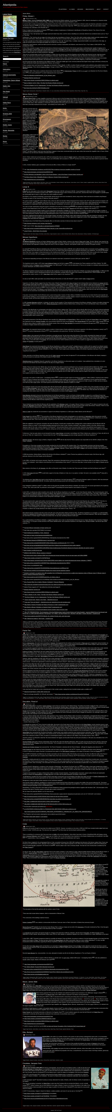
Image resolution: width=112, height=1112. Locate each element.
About (99, 9)
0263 (45, 854)
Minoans (66, 624)
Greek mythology (47, 705)
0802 (38, 416)
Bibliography (90, 9)
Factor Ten (27, 631)
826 (54, 845)
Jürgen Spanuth (53, 233)
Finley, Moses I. (28, 16)
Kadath (85, 182)
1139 (36, 25)
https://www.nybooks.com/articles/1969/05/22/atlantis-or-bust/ (39, 1018)
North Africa (77, 446)
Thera (80, 241)
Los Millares (101, 249)
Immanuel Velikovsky (31, 836)
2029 (81, 766)
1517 (52, 654)
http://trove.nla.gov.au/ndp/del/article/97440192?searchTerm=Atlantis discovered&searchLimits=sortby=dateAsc (52, 545)
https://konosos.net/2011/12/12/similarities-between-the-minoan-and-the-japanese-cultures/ (47, 570)
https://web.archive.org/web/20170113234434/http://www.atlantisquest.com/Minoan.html (46, 568)
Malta (82, 448)
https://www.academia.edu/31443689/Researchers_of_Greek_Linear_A (42, 577)
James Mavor (57, 90)
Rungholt (57, 626)
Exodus (44, 728)
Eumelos (102, 869)
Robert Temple (26, 143)
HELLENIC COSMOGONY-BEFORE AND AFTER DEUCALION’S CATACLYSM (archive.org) (47, 804)
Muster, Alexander (8, 130)
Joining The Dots (8, 38)
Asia (76, 283)
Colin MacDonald (26, 622)
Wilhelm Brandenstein (52, 303)
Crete (87, 241)
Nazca (5, 63)
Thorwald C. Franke (73, 286)
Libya (70, 283)
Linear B (26, 187)
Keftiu (55, 834)
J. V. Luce (84, 71)
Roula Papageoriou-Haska (48, 820)
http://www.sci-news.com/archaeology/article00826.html (38, 535)
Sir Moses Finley (50, 994)
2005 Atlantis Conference (68, 751)
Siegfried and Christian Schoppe (31, 747)
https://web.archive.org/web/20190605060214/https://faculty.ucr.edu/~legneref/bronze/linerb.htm (48, 228)
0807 (56, 377)
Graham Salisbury (60, 182)
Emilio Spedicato (27, 749)
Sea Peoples (104, 289)
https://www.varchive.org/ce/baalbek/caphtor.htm (36, 974)
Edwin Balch (47, 274)
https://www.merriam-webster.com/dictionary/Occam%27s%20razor (72, 694)
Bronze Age (98, 621)
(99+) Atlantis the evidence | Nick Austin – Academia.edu (38, 618)
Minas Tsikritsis (60, 405)
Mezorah (65, 1004)
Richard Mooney (82, 321)
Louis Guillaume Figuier (51, 263)
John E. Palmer (80, 182)
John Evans (82, 623)
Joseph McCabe (33, 853)
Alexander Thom (29, 182)
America (55, 396)
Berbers (25, 122)
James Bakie (59, 623)
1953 (48, 29)
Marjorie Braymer (27, 927)
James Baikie (96, 270)
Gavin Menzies (26, 395)
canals (55, 637)
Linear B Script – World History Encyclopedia (35, 231)
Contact (105, 9)
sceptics (56, 1048)
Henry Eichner (59, 433)
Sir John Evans (76, 626)
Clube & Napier (96, 1002)
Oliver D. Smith (26, 411)
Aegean (36, 621)
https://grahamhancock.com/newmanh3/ (34, 179)
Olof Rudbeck (44, 656)
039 (24, 837)
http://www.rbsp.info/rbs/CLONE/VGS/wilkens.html (36, 88)
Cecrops (33, 712)
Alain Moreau (26, 346)
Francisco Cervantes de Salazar (101, 697)
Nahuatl (5, 97)
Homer (47, 90)
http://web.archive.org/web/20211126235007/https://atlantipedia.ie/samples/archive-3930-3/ (47, 563)
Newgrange (30, 183)
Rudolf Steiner (86, 1039)
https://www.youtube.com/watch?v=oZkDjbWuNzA (36, 1093)
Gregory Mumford (94, 622)
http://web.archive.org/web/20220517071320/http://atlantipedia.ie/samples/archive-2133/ (46, 969)
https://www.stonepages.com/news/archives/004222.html (38, 172)
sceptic (61, 1060)
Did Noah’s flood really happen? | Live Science (35, 816)
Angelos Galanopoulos (30, 90)
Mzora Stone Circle (103, 182)
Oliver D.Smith (87, 624)
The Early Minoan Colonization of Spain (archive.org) (37, 527)
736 (27, 146)
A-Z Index (72, 9)
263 (62, 70)
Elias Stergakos (69, 323)
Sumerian (72, 665)
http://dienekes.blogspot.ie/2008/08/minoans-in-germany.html (39, 540)
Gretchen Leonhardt (103, 622)
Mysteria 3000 (7, 113)
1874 (74, 479)
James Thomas (71, 623)
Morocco (96, 182)
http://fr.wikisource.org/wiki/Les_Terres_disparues (36, 532)
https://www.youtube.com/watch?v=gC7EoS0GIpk (36, 1096)
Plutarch (71, 653)
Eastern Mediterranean (38, 622)
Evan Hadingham (73, 622)
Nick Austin (30, 473)
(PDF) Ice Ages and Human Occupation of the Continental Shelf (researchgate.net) (64, 1026)
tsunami (106, 761)
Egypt (70, 391)
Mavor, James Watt (30, 982)
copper (102, 396)
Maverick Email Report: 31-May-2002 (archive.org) (37, 691)
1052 (47, 837)
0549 (98, 668)
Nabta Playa (7, 102)
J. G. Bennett (26, 724)
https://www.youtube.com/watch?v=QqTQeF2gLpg (37, 558)
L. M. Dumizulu (42, 468)
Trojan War (46, 65)
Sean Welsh (35, 479)
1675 (82, 379)
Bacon (74, 71)
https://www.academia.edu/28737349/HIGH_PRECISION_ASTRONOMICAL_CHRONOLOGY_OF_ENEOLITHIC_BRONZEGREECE (58, 811)
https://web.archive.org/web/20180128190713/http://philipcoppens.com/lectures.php (45, 543)
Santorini (32, 136)
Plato (28, 626)
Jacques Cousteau (40, 321)
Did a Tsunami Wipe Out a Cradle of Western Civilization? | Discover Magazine (44, 582)
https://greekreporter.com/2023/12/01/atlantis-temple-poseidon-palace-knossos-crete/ (46, 609)
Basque (37, 233)
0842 (105, 321)
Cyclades (99, 895)
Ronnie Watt (45, 347)
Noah (92, 663)
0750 (43, 287)
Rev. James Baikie (38, 851)
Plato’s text (85, 643)
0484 (58, 439)
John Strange (103, 977)
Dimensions (63, 697)
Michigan (62, 404)
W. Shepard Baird (58, 940)
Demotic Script (58, 697)
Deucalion (86, 932)
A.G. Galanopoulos (61, 319)
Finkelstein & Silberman (71, 819)
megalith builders (90, 182)
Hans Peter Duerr (26, 623)
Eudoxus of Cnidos (27, 651)
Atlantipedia (9, 4)
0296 (70, 263)
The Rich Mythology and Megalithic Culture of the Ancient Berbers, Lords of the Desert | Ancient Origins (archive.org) (53, 174)
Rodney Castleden (87, 233)
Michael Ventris (68, 233)
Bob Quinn (29, 139)
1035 (97, 322)
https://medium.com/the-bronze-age (33, 550)
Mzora (48, 1029)
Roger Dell (47, 626)
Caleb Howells (104, 621)
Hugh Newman (67, 182)
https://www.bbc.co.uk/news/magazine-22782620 (47, 226)
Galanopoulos (68, 71)
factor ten (92, 697)
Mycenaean (50, 191)
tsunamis (95, 978)
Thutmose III (77, 820)
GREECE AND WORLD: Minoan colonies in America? (37, 553)
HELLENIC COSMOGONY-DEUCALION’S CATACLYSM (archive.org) (42, 801)
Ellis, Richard (28, 1032)
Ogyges (25, 710)
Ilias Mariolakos (40, 623)
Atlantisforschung (71, 621)
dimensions (95, 634)
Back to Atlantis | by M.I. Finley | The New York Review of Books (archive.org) (43, 83)
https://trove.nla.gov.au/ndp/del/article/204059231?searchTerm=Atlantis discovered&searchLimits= (49, 972)
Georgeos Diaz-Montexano (81, 670)
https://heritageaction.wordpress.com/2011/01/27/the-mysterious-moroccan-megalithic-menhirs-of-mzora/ (53, 169)
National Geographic (9, 75)
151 (72, 273)
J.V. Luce (52, 90)
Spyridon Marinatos (32, 302)
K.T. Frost (87, 270)
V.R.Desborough (95, 233)
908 (72, 206)
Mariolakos (32, 405)
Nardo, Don (6, 86)
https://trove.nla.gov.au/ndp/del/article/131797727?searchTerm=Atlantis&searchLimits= (46, 1098)
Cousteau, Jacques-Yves (32, 1063)
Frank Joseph (26, 416)
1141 (75, 25)
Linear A (36, 200)
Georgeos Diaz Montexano (28, 698)
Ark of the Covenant (41, 819)
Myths (5, 108)
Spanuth (72, 208)
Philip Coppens (64, 435)
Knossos (91, 623)
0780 (82, 395)
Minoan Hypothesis (27, 67)
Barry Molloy (85, 621)
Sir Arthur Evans (68, 626)
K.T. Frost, (75, 851)
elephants (79, 388)
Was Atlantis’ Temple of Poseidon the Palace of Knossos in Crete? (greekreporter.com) (46, 604)
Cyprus (101, 834)
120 (27, 72)
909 (74, 206)
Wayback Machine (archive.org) (32, 78)
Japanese (77, 623)
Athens (61, 286)
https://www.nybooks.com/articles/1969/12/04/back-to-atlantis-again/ (41, 80)
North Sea (81, 624)
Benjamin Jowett (92, 621)
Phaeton (98, 751)
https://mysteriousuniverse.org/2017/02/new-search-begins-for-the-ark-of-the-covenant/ (46, 796)
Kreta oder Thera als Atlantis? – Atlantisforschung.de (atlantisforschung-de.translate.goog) (47, 602)
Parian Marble (87, 724)
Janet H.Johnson (48, 698)
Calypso (28, 1105)
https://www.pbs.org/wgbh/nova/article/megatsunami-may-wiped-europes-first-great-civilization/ (48, 584)
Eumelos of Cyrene (54, 448)
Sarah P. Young (47, 183)
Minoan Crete (74, 233)
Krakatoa (37, 265)
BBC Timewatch (39, 977)
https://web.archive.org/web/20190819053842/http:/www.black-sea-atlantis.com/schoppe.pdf (47, 799)
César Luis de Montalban (51, 182)
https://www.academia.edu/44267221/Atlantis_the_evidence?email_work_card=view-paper (47, 616)
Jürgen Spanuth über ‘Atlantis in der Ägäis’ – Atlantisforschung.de (41, 599)
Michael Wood (63, 90)
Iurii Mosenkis (97, 819)
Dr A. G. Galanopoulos (28, 643)
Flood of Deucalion (80, 819)
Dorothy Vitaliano (59, 645)
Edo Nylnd (41, 233)
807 (93, 957)
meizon (101, 283)
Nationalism (6, 69)
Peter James (93, 624)
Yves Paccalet (68, 1105)
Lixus (91, 1004)
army (24, 639)
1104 (79, 379)
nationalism (88, 416)
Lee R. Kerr (25, 377)
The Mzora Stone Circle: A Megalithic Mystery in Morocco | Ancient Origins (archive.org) (46, 177)
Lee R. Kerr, (66, 957)
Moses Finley (77, 90)
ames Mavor (26, 732)
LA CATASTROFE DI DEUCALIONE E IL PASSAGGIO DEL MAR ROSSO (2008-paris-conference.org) (50, 809)
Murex (5, 141)
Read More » (17, 52)
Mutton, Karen (7, 125)
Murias (5, 136)
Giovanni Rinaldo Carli (28, 741)
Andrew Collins (26, 335)
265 (61, 66)
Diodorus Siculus (80, 653)
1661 (40, 472)
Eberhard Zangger (27, 439)
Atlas (92, 705)
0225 (33, 922)
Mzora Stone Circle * (30, 94)
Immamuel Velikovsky (73, 977)
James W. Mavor (45, 67)
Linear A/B (54, 698)
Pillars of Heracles (32, 388)
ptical (89, 278)
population (103, 634)
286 (28, 1084)
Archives (80, 9)
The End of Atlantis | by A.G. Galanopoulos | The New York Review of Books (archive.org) (46, 85)
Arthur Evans (61, 621)
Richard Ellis (46, 1060)
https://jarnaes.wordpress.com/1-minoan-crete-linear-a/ (38, 223)
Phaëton (37, 743)
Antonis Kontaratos (54, 621)
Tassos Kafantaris (91, 626)
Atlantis (34, 182)
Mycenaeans (7, 119)
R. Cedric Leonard (55, 355)
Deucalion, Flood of (30, 702)
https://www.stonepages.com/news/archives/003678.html (38, 964)
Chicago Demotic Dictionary (48, 697)
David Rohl (25, 759)
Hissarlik (44, 90)
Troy (87, 90)
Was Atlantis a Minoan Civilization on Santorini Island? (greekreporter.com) (43, 607)
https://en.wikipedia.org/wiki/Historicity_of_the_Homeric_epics (39, 75)
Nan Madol (6, 91)
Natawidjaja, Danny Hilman (11, 80)
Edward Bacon (39, 90)
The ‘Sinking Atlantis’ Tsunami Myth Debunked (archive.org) (39, 966)
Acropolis (83, 212)
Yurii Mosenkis (38, 627)
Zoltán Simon (53, 668)
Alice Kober (32, 233)
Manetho (66, 653)
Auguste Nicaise (48, 265)
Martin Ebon (47, 1083)
